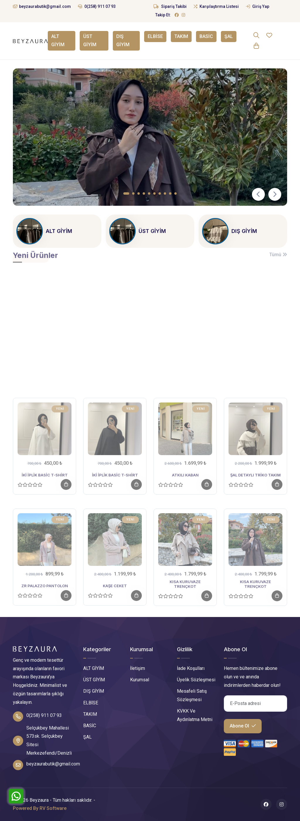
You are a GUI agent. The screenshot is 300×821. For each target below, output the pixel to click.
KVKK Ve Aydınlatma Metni (194, 715)
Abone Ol (243, 726)
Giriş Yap (257, 6)
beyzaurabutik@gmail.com (42, 6)
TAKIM (181, 36)
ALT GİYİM (57, 41)
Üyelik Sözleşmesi (196, 679)
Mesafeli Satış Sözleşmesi (192, 695)
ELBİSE (155, 36)
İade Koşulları (190, 668)
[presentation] (258, 194)
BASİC (206, 36)
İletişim (137, 668)
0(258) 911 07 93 (97, 6)
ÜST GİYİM (89, 41)
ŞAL (228, 36)
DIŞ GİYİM (122, 41)
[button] (126, 193)
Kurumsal (139, 679)
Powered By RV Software (40, 808)
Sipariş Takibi (170, 6)
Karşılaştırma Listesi (216, 6)
